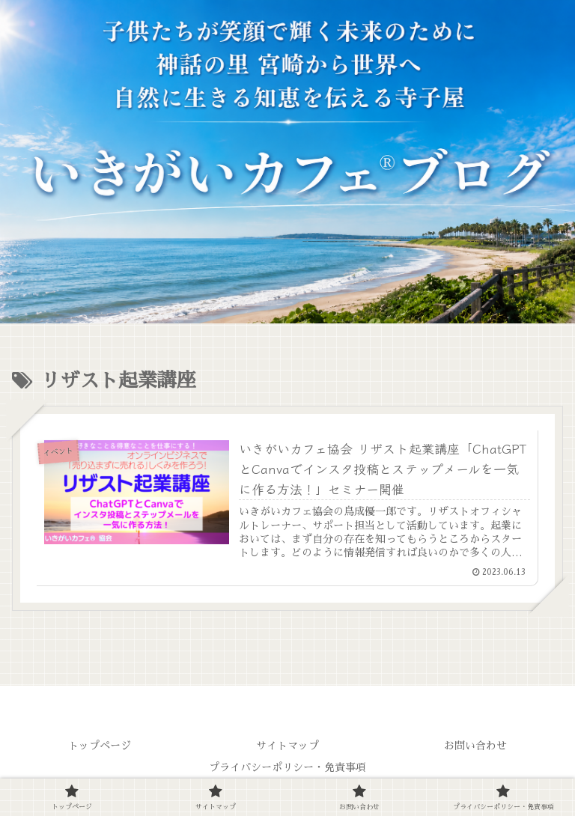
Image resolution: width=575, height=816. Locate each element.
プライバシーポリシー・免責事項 (287, 767)
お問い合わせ (475, 745)
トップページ (99, 745)
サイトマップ (287, 745)
